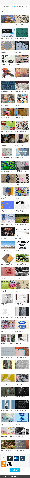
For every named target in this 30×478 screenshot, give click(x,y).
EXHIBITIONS (7, 3)
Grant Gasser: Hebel (18, 290)
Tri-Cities (26, 6)
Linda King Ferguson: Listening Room (6, 263)
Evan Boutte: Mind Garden (18, 383)
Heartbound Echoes (3, 24)
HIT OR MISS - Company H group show (20, 449)
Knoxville (23, 6)
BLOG (26, 3)
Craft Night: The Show (18, 77)
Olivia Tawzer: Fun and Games (5, 170)
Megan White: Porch (18, 343)
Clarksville (12, 6)
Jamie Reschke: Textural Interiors (19, 210)
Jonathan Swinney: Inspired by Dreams (6, 197)
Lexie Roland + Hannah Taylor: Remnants (6, 356)
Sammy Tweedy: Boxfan (4, 396)
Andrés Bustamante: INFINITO (19, 250)
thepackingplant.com (3, 11)
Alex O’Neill (2, 130)
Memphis (4, 6)
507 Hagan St (24, 224)
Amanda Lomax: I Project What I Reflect (6, 64)
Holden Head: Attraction (4, 210)
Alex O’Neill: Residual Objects (19, 117)
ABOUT (19, 3)
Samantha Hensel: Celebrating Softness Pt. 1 (7, 343)
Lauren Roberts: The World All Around (6, 449)
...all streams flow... (3, 77)
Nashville (15, 6)
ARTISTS (14, 3)
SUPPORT (22, 3)
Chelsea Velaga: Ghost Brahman (19, 263)
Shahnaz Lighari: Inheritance (19, 157)
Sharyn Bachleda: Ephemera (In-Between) (20, 396)
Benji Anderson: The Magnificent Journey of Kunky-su (8, 436)
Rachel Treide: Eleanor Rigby (19, 436)
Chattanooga (19, 6)
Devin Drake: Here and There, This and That (6, 157)
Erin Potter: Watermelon (4, 383)
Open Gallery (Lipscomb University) (4, 38)
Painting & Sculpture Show (18, 64)
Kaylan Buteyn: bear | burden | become (20, 356)
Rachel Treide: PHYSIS (4, 303)
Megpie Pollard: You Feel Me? (5, 117)
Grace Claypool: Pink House (4, 250)
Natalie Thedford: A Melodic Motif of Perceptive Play (22, 37)
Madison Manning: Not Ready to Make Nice (6, 290)
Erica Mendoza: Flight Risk (18, 303)
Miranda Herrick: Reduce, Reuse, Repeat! (20, 197)
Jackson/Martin (8, 6)
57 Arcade (10, 450)
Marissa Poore (3, 37)
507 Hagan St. (7, 11)
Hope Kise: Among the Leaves (19, 24)
